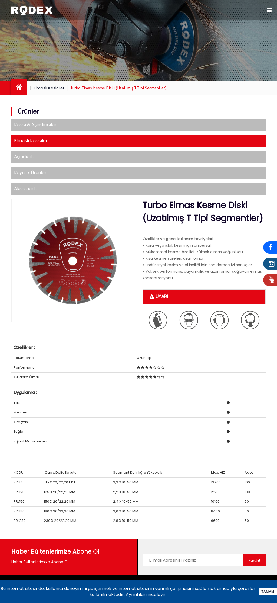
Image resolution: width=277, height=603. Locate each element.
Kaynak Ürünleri (30, 172)
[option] (72, 260)
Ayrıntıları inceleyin (146, 594)
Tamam (267, 591)
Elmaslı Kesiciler (49, 88)
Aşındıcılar (25, 156)
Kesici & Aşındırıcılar (35, 124)
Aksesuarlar (26, 188)
